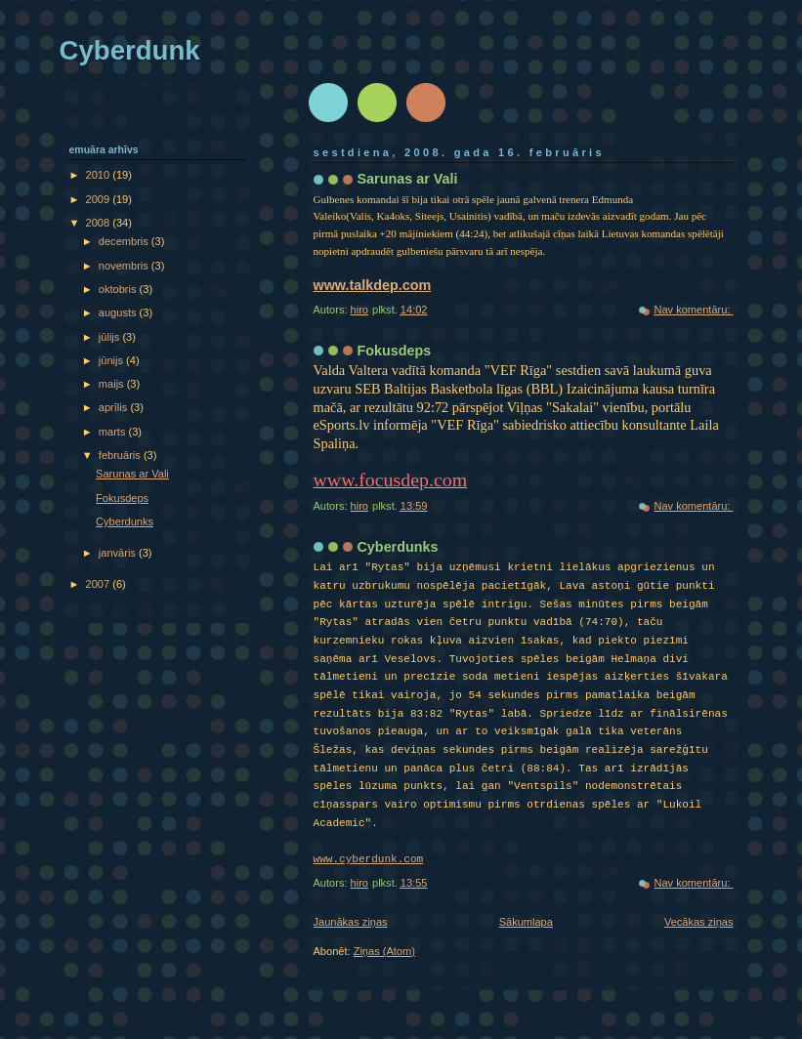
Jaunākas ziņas (351, 922)
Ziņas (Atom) (384, 951)
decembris (125, 241)
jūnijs (112, 360)
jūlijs (111, 337)
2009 (99, 199)
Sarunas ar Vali (408, 179)
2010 (99, 175)
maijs (113, 384)
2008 (99, 223)
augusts (119, 312)
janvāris (119, 553)
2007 (99, 584)
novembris (125, 265)
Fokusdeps (395, 350)
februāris (121, 455)
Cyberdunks (398, 547)
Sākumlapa (526, 922)
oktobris (119, 289)
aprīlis (115, 407)
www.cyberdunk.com (369, 859)
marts (114, 431)
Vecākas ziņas (699, 922)
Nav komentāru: (693, 309)
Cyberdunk (130, 50)
